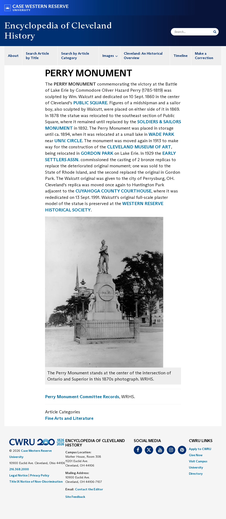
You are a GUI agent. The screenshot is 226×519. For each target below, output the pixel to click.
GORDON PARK (97, 153)
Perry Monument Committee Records (82, 396)
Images (111, 55)
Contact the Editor (89, 489)
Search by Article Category (75, 55)
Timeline (180, 56)
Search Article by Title (37, 55)
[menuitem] (13, 55)
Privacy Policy (39, 475)
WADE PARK (161, 134)
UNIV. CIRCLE (68, 140)
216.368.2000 (19, 469)
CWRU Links (201, 441)
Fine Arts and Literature (69, 418)
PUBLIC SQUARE (90, 102)
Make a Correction (204, 55)
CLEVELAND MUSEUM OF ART (139, 146)
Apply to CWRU (200, 449)
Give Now (195, 455)
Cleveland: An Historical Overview (143, 55)
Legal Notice (18, 475)
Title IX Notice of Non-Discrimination (36, 482)
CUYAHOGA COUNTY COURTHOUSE (113, 191)
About (13, 56)
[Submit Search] (214, 31)
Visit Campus (198, 461)
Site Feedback (75, 497)
